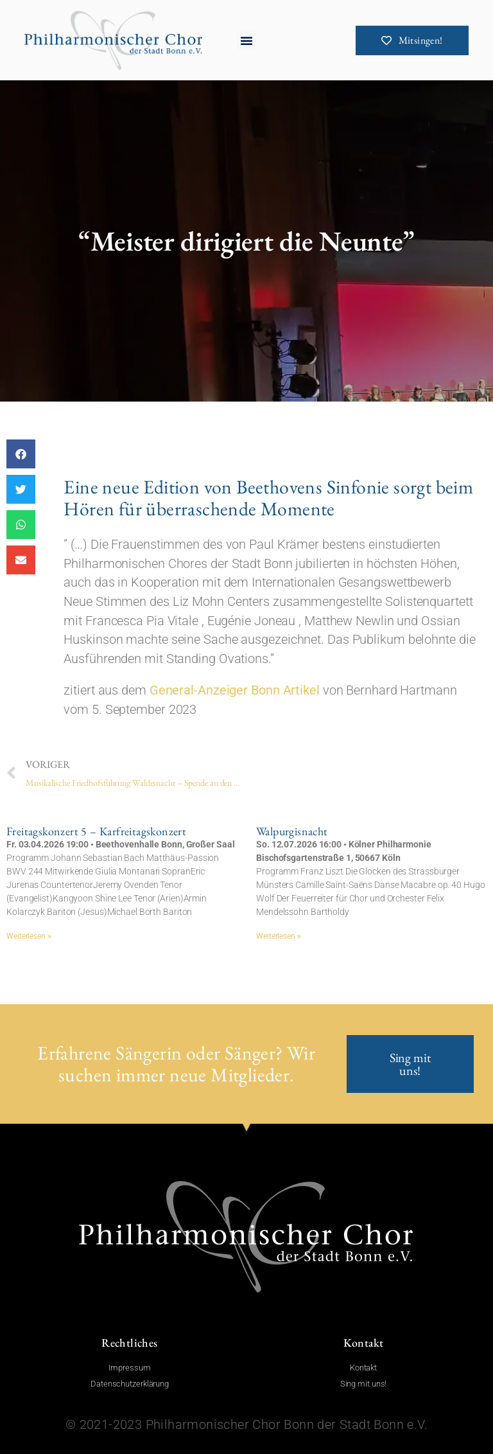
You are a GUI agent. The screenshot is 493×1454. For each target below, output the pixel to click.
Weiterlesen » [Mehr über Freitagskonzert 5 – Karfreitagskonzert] (28, 936)
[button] (246, 40)
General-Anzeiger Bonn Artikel (235, 710)
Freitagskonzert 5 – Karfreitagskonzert (96, 831)
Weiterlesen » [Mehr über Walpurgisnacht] (278, 936)
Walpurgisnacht (292, 831)
